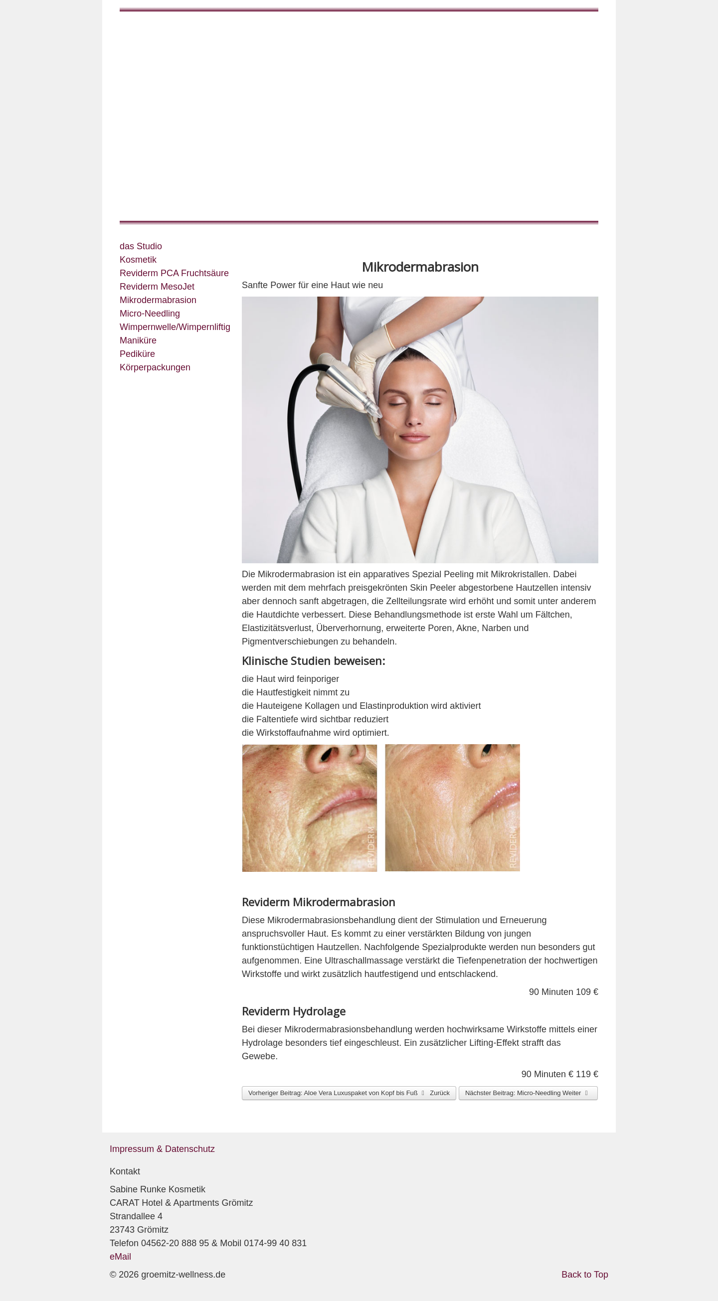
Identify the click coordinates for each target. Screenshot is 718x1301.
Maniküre (138, 340)
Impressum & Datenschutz (162, 1149)
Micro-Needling (150, 314)
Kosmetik (138, 260)
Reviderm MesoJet (157, 287)
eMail (120, 1257)
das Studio (141, 246)
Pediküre (137, 354)
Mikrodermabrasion (158, 300)
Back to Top (584, 1275)
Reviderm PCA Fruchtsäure (174, 273)
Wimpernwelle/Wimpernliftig (175, 327)
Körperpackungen (155, 367)
